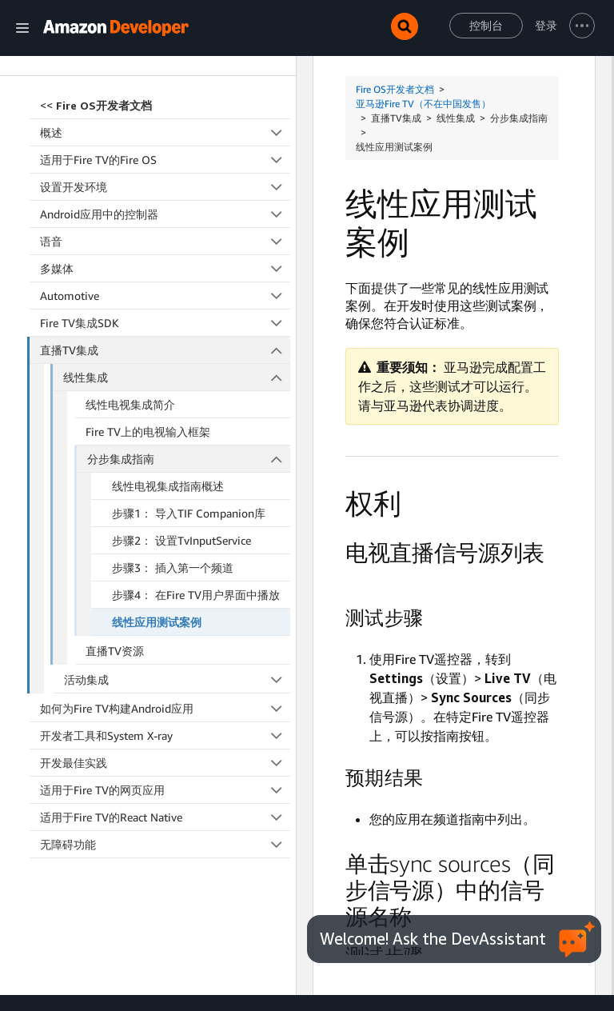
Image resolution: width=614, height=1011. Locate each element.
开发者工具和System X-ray (165, 680)
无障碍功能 (165, 789)
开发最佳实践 (165, 707)
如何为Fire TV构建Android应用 (165, 653)
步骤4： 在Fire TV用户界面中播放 (196, 539)
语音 (165, 186)
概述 (165, 77)
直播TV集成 (165, 294)
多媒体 (165, 213)
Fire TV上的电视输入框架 (148, 376)
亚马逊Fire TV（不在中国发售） (423, 104)
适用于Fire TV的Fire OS (165, 104)
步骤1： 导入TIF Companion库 (188, 458)
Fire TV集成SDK (165, 267)
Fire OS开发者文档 (395, 89)
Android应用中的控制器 (165, 158)
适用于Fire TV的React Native (165, 761)
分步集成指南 (188, 403)
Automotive (165, 240)
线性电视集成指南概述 (168, 431)
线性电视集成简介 (130, 349)
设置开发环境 (165, 131)
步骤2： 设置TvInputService (181, 485)
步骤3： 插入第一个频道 (172, 512)
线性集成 (176, 322)
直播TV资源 (115, 595)
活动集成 (177, 624)
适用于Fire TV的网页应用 (165, 734)
